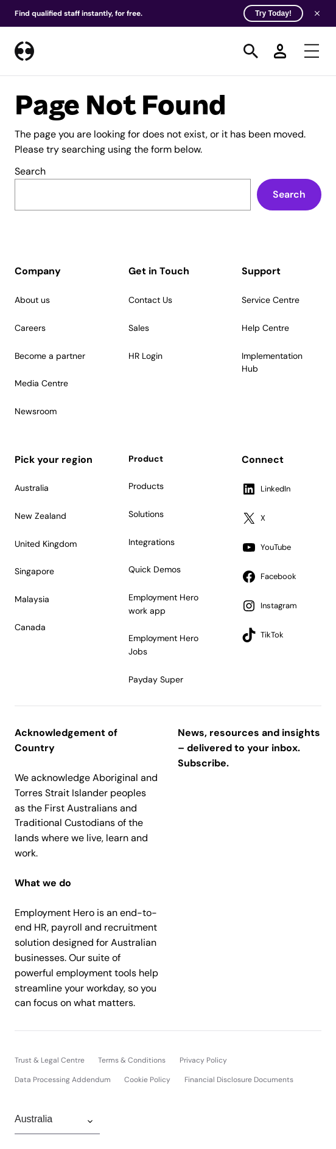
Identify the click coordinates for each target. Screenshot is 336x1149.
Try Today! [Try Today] (273, 13)
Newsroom (36, 411)
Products (146, 486)
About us (32, 299)
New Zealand (40, 515)
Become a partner (50, 355)
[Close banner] (317, 13)
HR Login (145, 355)
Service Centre (270, 299)
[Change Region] (57, 1121)
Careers (30, 327)
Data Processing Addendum (63, 1080)
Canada (30, 627)
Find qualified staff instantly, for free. (159, 13)
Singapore (34, 571)
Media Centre (41, 383)
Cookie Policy (147, 1080)
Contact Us (150, 299)
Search (30, 171)
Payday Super (155, 679)
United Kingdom (46, 543)
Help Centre (265, 327)
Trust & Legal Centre (50, 1060)
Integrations (151, 541)
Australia (32, 487)
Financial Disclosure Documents (238, 1080)
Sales (138, 327)
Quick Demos (154, 569)
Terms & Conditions (132, 1060)
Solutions (146, 514)
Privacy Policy (203, 1060)
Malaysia (32, 599)
